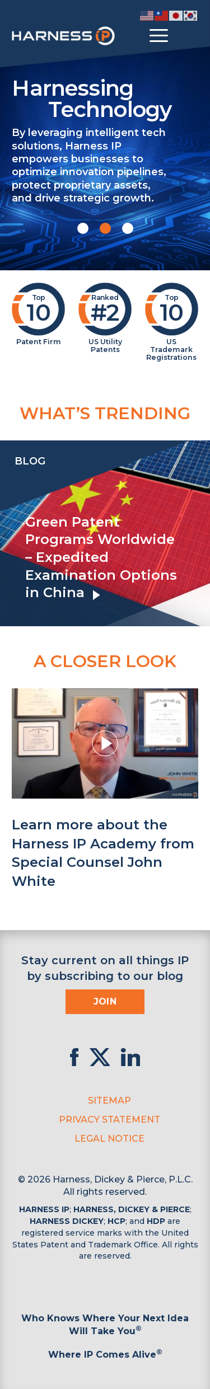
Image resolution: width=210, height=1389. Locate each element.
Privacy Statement (109, 1119)
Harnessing (105, 98)
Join (105, 1001)
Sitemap (109, 1100)
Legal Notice (109, 1138)
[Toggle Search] (188, 36)
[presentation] (11, 533)
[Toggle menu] (158, 36)
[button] (83, 228)
